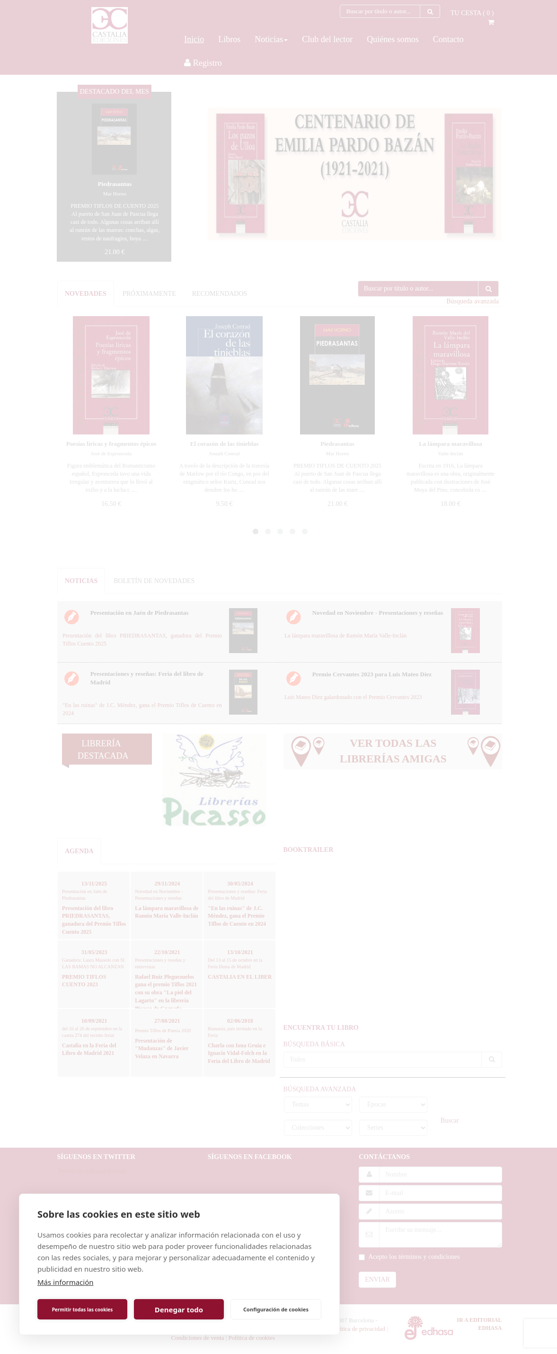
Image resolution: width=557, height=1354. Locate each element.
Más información (65, 1282)
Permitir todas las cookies (82, 1309)
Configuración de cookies (276, 1309)
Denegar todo (179, 1309)
